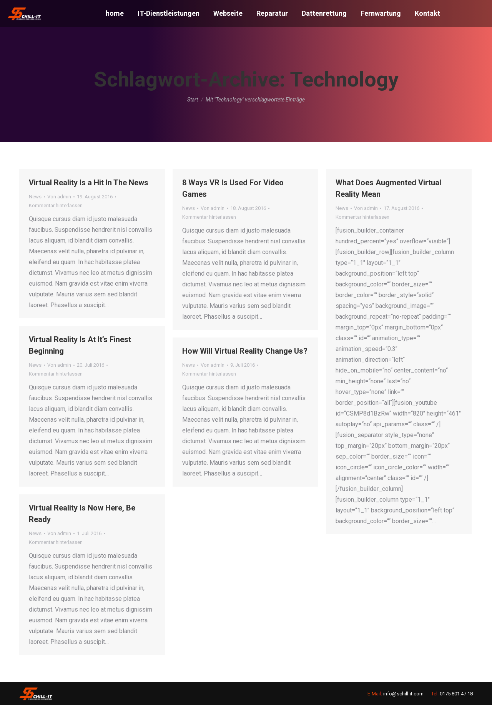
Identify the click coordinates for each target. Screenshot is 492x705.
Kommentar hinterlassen (56, 205)
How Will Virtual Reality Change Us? (245, 351)
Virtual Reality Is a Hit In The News (88, 182)
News (35, 197)
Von (59, 197)
